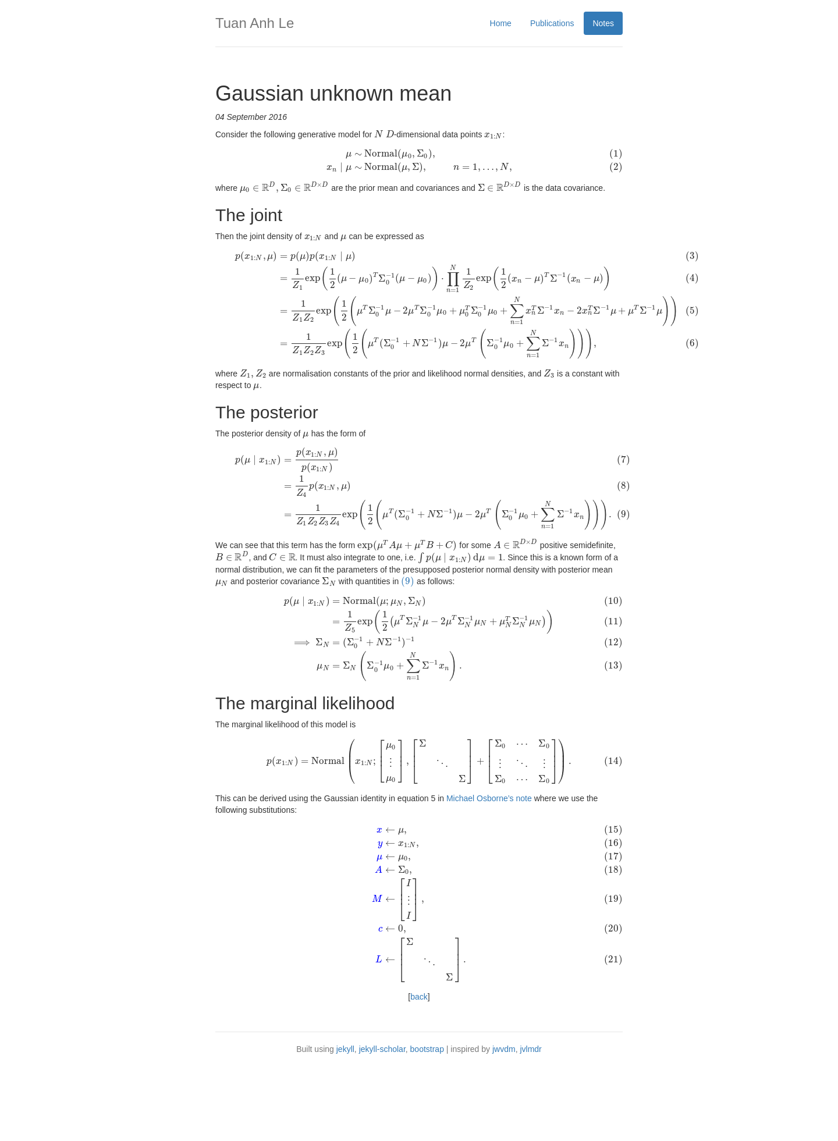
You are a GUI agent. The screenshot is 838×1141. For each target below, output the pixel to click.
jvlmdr (530, 1117)
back (419, 1065)
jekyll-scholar (382, 1117)
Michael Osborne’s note (489, 861)
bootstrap (427, 1117)
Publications (552, 23)
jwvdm (504, 1117)
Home (501, 23)
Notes (603, 23)
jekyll (345, 1117)
